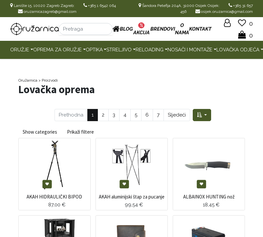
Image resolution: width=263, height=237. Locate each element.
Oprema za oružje (57, 50)
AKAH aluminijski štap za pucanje (131, 197)
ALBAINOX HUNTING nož (208, 197)
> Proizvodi (48, 80)
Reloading (150, 50)
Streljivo (119, 50)
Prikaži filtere (80, 132)
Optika (94, 50)
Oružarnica (27, 80)
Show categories (40, 132)
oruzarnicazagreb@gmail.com (47, 11)
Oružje (19, 50)
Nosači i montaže (189, 50)
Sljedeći (177, 115)
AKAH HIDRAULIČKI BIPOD (54, 197)
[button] (202, 115)
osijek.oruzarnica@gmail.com (224, 11)
